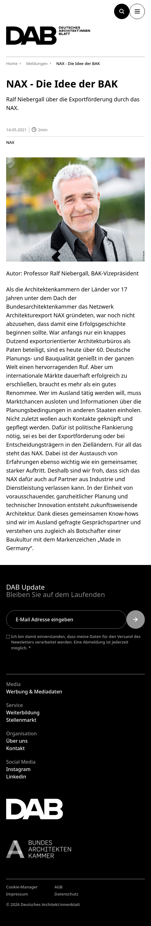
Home (12, 63)
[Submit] (135, 619)
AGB (58, 887)
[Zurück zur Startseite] (48, 35)
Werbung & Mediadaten (34, 691)
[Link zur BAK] (75, 849)
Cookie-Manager (22, 887)
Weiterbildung (23, 712)
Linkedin (16, 776)
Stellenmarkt (21, 720)
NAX (10, 142)
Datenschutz (66, 894)
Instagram (18, 769)
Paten (13, 349)
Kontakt (15, 748)
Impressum (17, 894)
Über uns (17, 740)
